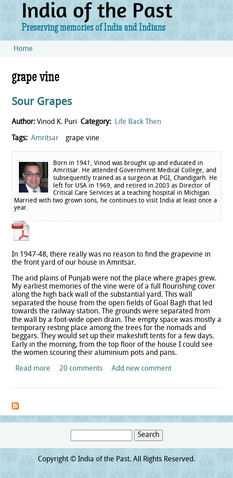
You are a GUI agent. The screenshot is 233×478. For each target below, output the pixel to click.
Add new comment (141, 368)
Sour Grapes (42, 102)
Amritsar (44, 138)
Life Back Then (138, 122)
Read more (32, 368)
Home (23, 49)
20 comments (81, 368)
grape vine (82, 138)
